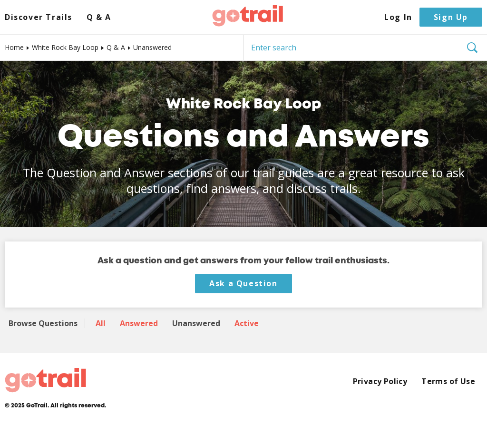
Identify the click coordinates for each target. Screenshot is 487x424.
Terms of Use (448, 381)
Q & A (99, 17)
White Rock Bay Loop (65, 47)
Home (14, 47)
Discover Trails (38, 17)
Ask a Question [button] (243, 283)
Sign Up (451, 17)
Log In (398, 17)
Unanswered (196, 323)
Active (246, 323)
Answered (139, 323)
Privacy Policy (380, 381)
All (101, 323)
